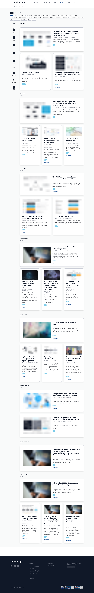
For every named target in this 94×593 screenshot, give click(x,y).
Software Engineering (34, 570)
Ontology (54, 15)
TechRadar (62, 2)
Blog (16, 12)
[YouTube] (18, 566)
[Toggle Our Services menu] (49, 2)
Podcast (20, 12)
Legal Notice (50, 563)
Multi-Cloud (75, 15)
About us (36, 2)
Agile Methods (23, 19)
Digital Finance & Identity (35, 571)
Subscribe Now (71, 567)
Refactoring (65, 17)
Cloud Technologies (34, 573)
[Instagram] (15, 566)
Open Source (16, 15)
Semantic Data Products (46, 15)
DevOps (29, 19)
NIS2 (82, 17)
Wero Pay (35, 17)
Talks (26, 12)
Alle (12, 12)
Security (78, 17)
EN (78, 2)
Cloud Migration (68, 15)
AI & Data (32, 568)
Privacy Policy (51, 565)
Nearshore (22, 15)
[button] (14, 29)
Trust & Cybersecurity (34, 566)
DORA (12, 19)
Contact (69, 2)
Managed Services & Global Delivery (37, 575)
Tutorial (34, 19)
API (58, 15)
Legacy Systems (72, 17)
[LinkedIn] (11, 566)
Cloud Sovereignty (14, 17)
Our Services (44, 2)
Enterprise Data (29, 15)
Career (54, 2)
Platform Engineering (22, 17)
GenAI (62, 15)
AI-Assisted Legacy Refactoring (48, 17)
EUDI (40, 17)
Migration (30, 17)
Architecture (17, 19)
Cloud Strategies (58, 17)
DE (75, 2)
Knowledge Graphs (37, 15)
